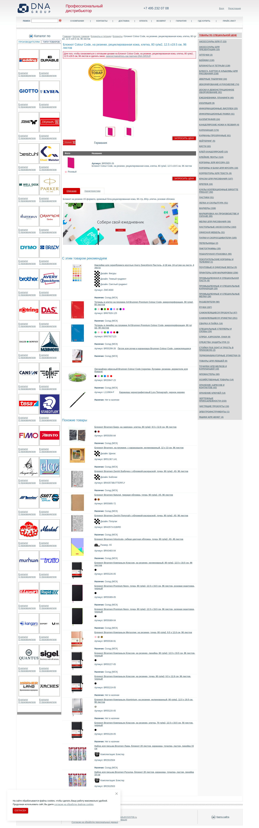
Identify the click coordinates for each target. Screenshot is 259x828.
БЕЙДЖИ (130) (206, 60)
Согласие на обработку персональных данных (95, 822)
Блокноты (117, 36)
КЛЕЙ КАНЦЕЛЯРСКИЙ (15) (213, 152)
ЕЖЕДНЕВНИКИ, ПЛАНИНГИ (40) (216, 98)
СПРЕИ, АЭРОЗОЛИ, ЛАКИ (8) (214, 337)
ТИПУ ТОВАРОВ (51, 42)
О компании (77, 21)
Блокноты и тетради (101, 36)
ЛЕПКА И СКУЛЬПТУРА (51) (213, 203)
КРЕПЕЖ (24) (206, 184)
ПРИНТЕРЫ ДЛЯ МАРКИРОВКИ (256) (218, 272)
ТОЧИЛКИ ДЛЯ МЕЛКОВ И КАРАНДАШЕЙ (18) (213, 367)
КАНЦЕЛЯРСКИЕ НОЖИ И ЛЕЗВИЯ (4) (219, 125)
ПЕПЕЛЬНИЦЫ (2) (208, 243)
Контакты (101, 21)
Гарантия (181, 21)
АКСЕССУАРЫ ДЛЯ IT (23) (212, 41)
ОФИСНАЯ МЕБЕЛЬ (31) (212, 232)
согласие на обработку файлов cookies (74, 804)
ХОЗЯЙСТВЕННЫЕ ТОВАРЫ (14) (216, 379)
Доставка (124, 21)
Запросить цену (184, 138)
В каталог (23, 73)
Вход (221, 8)
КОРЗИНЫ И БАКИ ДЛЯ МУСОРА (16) (218, 168)
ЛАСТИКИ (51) (206, 197)
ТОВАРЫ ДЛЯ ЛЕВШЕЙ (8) (213, 361)
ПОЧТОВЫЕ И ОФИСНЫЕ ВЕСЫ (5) (218, 267)
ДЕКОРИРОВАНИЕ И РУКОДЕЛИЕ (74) (219, 84)
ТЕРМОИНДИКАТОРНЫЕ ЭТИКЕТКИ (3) (219, 355)
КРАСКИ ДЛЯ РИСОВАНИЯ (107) (216, 179)
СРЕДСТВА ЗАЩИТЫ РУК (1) (214, 342)
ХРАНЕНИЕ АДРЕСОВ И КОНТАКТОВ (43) (211, 386)
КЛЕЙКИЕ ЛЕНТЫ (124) (211, 157)
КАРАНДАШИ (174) (209, 130)
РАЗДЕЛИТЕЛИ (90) (209, 302)
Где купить (204, 21)
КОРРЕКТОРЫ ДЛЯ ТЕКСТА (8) (215, 173)
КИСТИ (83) (205, 146)
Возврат (161, 21)
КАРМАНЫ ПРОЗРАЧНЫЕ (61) (215, 135)
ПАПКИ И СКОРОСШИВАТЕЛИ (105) (218, 238)
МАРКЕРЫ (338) (207, 208)
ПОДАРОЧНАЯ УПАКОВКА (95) (215, 254)
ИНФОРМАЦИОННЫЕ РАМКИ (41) (217, 114)
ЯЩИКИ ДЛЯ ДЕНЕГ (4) (211, 417)
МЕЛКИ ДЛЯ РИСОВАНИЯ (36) (215, 221)
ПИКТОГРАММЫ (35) (210, 248)
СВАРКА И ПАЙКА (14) (211, 323)
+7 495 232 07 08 (156, 8)
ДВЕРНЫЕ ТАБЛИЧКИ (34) (213, 79)
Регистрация (234, 8)
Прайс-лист (229, 21)
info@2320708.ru (128, 817)
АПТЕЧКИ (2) (206, 55)
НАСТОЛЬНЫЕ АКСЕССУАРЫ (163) (217, 227)
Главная (67, 36)
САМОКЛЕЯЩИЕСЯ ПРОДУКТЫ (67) (218, 312)
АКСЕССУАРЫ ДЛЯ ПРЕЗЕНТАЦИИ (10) (209, 48)
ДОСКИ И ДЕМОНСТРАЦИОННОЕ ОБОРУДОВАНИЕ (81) (216, 91)
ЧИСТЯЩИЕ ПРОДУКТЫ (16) (214, 406)
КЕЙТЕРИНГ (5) (207, 141)
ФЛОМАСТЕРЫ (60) (209, 374)
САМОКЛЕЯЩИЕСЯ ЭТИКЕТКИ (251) (218, 318)
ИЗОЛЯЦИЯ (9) (207, 103)
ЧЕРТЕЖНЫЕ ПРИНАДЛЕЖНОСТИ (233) (213, 399)
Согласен (20, 810)
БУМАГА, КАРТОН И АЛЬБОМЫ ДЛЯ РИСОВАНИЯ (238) (218, 72)
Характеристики (93, 191)
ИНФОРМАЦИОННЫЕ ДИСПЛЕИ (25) (218, 108)
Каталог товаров (81, 36)
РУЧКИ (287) (205, 307)
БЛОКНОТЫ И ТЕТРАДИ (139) (214, 65)
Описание (71, 191)
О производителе (27, 75)
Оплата (143, 21)
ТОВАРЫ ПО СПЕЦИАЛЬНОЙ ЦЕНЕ (218, 35)
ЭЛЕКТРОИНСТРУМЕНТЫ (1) (214, 411)
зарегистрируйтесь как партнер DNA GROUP (128, 56)
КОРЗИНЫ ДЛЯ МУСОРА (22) (214, 162)
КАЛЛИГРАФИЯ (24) (209, 119)
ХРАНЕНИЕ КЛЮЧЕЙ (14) (212, 393)
